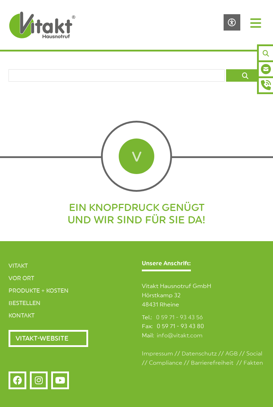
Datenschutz (199, 354)
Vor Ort (21, 278)
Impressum (157, 354)
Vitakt (18, 266)
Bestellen (25, 303)
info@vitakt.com (180, 335)
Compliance (165, 363)
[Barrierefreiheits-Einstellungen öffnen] (232, 22)
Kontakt (21, 316)
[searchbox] (117, 75)
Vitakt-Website (42, 338)
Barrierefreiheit (212, 363)
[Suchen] (266, 53)
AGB (231, 354)
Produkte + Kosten (39, 291)
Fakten (253, 363)
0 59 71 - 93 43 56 (179, 317)
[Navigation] (255, 22)
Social (254, 354)
